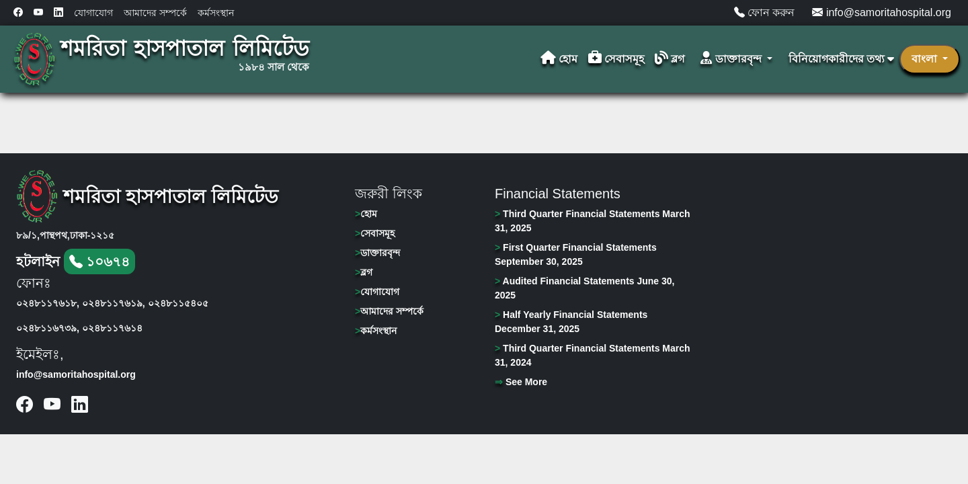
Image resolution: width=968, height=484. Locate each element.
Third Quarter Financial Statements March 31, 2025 (592, 220)
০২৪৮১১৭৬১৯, (113, 303)
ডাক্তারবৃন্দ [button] (732, 59)
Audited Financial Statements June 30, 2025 (585, 288)
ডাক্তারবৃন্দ (377, 252)
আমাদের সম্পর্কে (155, 12)
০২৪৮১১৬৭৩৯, (47, 328)
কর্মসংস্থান (216, 12)
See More (521, 381)
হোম (558, 59)
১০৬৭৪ (99, 261)
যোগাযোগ (93, 12)
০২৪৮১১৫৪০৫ (178, 303)
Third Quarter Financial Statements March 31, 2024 (592, 355)
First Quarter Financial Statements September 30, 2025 (576, 254)
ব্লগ (669, 59)
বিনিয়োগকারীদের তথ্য (841, 59)
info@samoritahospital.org (881, 12)
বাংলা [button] (926, 59)
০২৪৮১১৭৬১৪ (112, 328)
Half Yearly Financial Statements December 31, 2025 (571, 321)
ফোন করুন (764, 12)
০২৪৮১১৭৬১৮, (47, 303)
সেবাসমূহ (616, 59)
